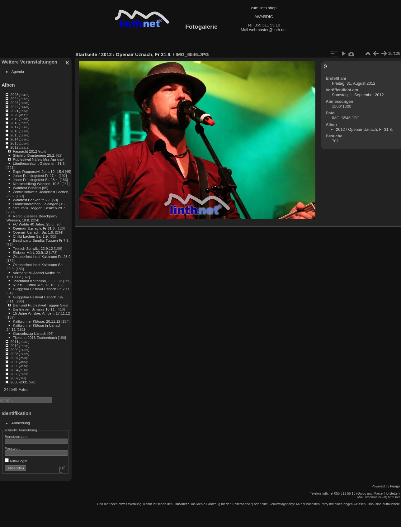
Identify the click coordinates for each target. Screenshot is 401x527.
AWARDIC (263, 16)
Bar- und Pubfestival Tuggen (36, 305)
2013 (14, 143)
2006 (14, 362)
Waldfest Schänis (27, 188)
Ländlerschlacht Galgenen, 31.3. (39, 163)
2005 (14, 366)
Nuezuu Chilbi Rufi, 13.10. (34, 285)
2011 (14, 341)
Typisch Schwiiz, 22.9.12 (33, 248)
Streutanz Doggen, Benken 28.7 (39, 208)
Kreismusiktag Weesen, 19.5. (36, 184)
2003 (14, 374)
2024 (14, 99)
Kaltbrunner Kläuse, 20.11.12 (36, 321)
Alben (8, 85)
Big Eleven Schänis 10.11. (34, 309)
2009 (14, 350)
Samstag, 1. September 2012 (358, 95)
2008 (14, 354)
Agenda (18, 71)
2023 (14, 103)
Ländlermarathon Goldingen (35, 204)
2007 (14, 358)
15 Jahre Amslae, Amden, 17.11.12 (41, 313)
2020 (14, 115)
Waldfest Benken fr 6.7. (32, 200)
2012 (14, 147)
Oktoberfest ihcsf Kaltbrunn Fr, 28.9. (42, 256)
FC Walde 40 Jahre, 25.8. (33, 224)
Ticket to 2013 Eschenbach (35, 337)
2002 (14, 378)
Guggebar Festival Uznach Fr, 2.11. (42, 289)
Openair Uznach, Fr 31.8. (34, 228)
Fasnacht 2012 (25, 151)
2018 (14, 123)
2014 (14, 139)
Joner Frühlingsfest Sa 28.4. (36, 180)
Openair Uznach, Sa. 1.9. (33, 232)
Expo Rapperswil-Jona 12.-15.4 (38, 171)
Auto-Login (16, 461)
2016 (14, 131)
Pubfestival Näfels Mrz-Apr (34, 159)
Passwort (12, 448)
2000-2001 (19, 382)
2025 (14, 95)
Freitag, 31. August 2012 (353, 83)
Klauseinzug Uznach (29, 333)
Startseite (86, 54)
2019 (14, 119)
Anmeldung (21, 423)
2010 (14, 346)
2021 (14, 111)
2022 (14, 107)
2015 (14, 135)
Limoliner (180, 504)
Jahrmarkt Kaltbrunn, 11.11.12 (37, 281)
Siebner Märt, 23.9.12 (30, 252)
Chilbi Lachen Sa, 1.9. (31, 236)
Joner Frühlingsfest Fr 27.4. (35, 175)
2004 (14, 370)
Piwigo (395, 486)
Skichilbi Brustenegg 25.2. (34, 155)
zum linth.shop (264, 8)
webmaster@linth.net (267, 29)
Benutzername (17, 436)
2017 (14, 127)
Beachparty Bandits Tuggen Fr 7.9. (41, 240)
